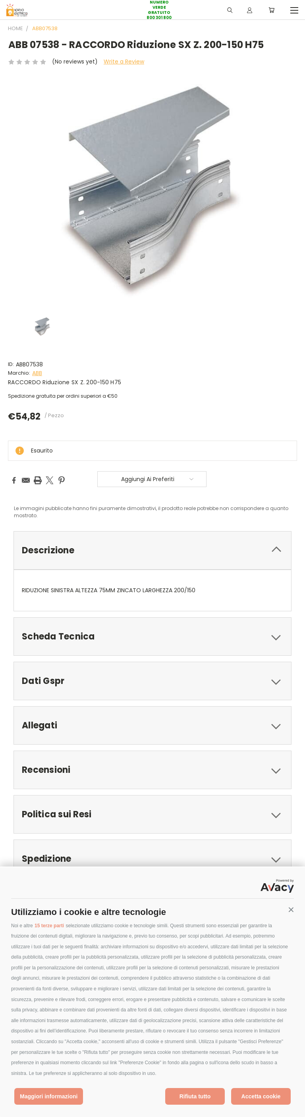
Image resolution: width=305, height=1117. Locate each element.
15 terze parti (49, 925)
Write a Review (124, 61)
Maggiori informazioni (48, 1096)
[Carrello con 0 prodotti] (271, 10)
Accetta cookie (261, 1096)
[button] (291, 910)
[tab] (152, 550)
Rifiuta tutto (195, 1096)
